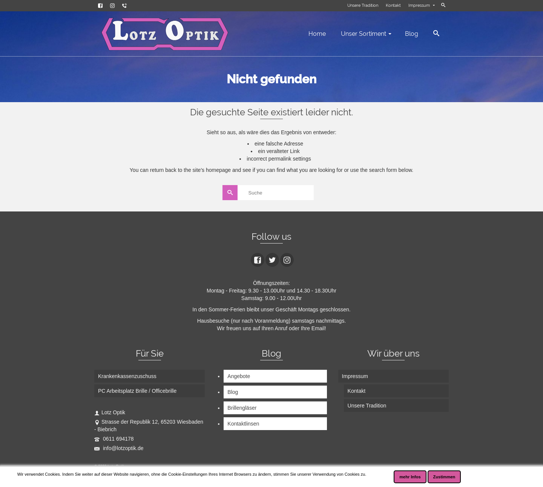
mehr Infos (409, 477)
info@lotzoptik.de (119, 448)
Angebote (238, 376)
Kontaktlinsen (243, 424)
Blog (232, 392)
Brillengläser (241, 408)
